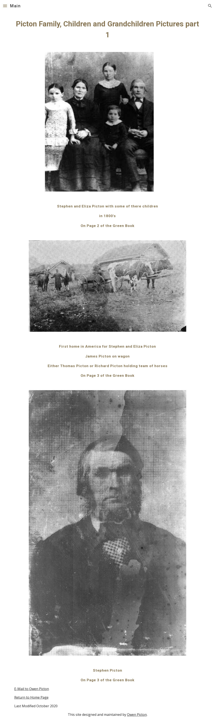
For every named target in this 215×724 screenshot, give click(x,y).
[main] (108, 29)
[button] (5, 6)
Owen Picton (137, 714)
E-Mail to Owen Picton (31, 688)
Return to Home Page (31, 697)
